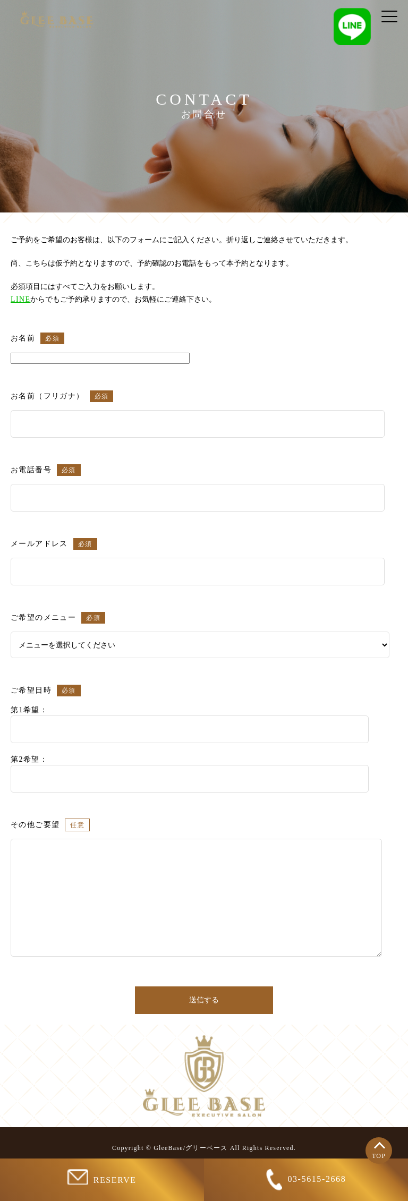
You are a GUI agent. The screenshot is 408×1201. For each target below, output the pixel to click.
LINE (20, 299)
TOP (379, 1156)
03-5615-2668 (306, 1179)
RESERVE (101, 1177)
